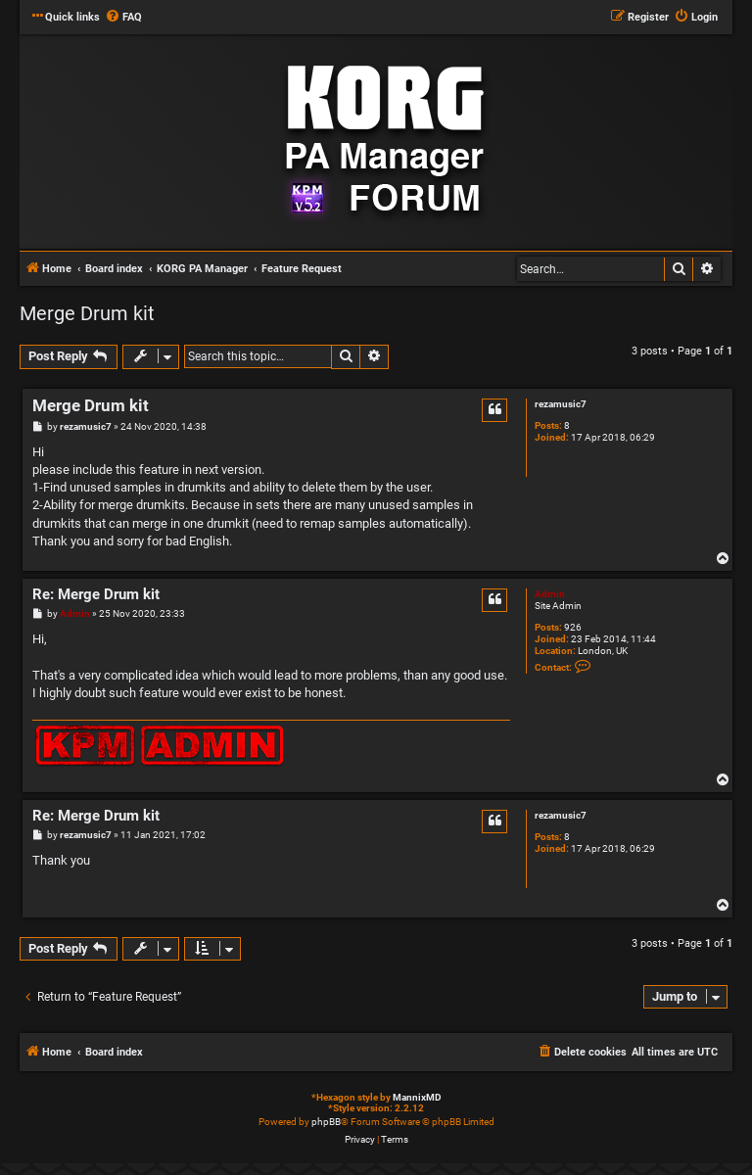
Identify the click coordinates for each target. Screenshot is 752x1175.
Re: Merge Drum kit (96, 594)
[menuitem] (123, 17)
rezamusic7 (561, 404)
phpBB (326, 1121)
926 (573, 627)
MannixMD (417, 1097)
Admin (550, 593)
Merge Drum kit (87, 313)
